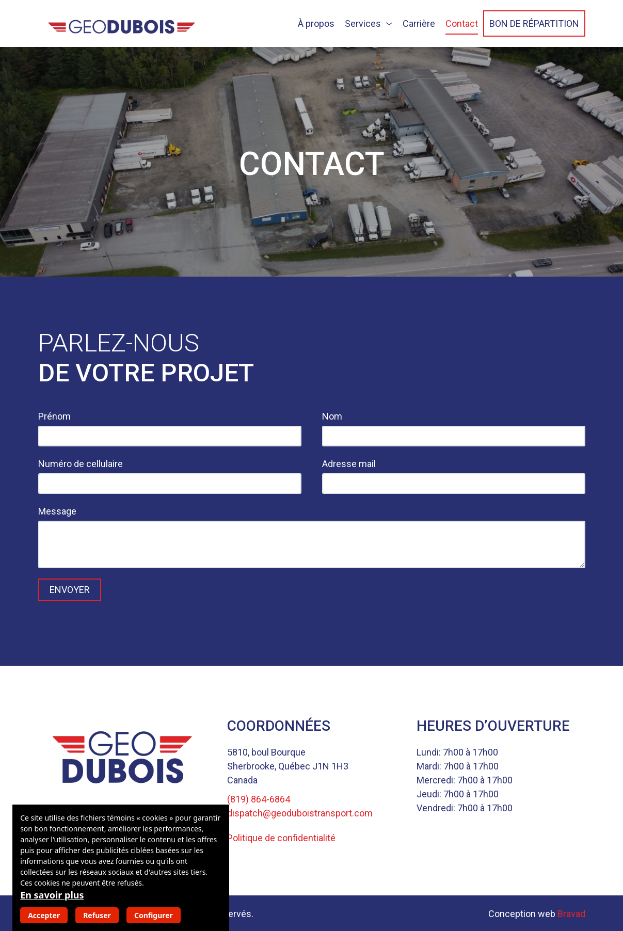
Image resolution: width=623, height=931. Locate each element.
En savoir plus (52, 895)
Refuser (97, 915)
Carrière (419, 23)
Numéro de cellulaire (80, 463)
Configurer (153, 915)
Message (57, 511)
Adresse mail (349, 463)
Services (363, 23)
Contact (461, 23)
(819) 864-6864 (258, 799)
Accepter (44, 915)
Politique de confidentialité (281, 837)
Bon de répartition (534, 23)
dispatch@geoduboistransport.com (300, 813)
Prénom (54, 416)
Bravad (571, 913)
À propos (316, 23)
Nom (332, 416)
